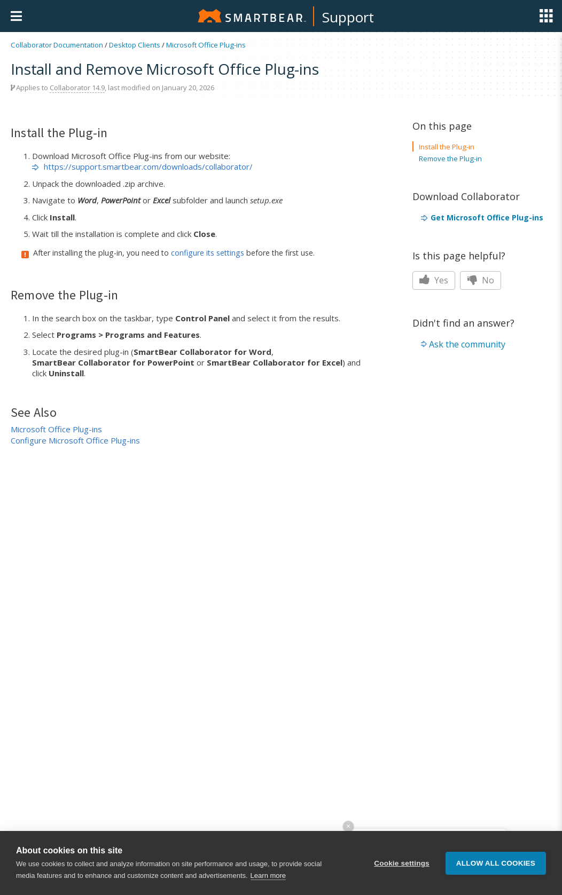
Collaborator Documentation (57, 45)
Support (348, 17)
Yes (433, 280)
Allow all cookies (495, 863)
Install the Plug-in (446, 147)
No (480, 280)
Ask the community (467, 344)
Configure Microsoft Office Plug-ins (75, 440)
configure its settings (207, 253)
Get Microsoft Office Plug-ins (487, 217)
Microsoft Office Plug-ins (206, 45)
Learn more (268, 876)
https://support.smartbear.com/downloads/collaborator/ (148, 166)
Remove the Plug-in (450, 158)
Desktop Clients (134, 45)
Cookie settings (402, 863)
